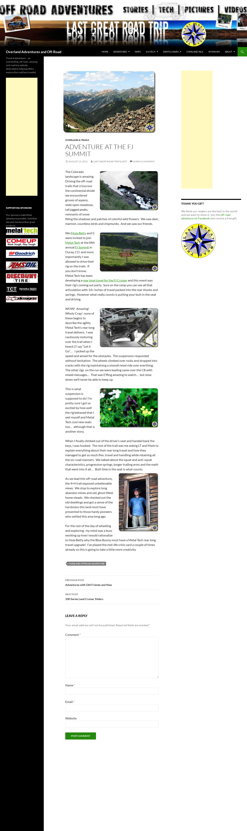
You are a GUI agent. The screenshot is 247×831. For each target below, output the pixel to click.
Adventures (120, 51)
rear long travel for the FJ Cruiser (105, 280)
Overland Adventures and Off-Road (33, 52)
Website (71, 718)
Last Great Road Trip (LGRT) (110, 161)
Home (105, 51)
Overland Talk (194, 51)
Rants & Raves (171, 51)
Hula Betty (79, 233)
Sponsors (214, 51)
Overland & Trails (77, 139)
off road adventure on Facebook (205, 216)
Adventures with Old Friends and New (112, 582)
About (228, 51)
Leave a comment (144, 161)
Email (70, 702)
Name (70, 685)
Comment (73, 634)
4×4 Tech (150, 51)
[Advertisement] (197, 130)
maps (138, 51)
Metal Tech (72, 242)
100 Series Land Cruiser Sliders (112, 596)
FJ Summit (82, 247)
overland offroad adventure (87, 563)
